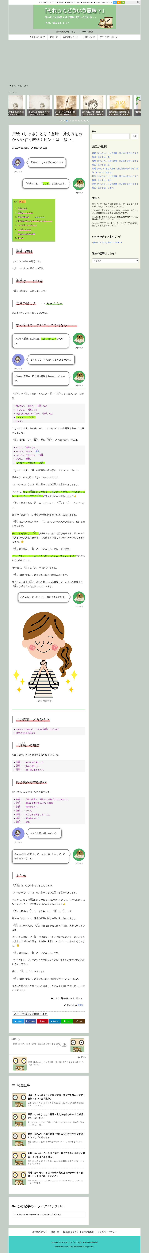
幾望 (37, 451)
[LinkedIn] (55, 1021)
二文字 (25, 86)
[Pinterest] (42, 1021)
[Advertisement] (74, 60)
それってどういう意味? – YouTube (107, 242)
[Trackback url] (48, 1214)
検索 (94, 131)
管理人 (81, 1005)
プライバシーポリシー (100, 2)
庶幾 (66, 998)
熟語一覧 (56, 2)
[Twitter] (18, 1021)
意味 (72, 998)
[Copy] (79, 1021)
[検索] (138, 2)
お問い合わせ (84, 2)
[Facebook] (30, 1021)
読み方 (79, 998)
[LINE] (67, 1021)
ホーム (14, 86)
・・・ (29, 217)
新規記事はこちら (69, 2)
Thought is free (88, 1246)
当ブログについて (43, 2)
